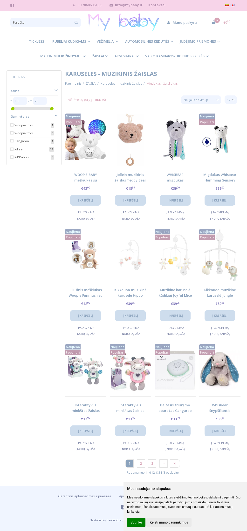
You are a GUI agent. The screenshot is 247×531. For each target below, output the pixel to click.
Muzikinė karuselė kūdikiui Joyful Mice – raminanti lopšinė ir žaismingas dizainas (175, 292)
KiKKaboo (21, 157)
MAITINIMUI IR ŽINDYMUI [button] (61, 56)
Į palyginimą (85, 212)
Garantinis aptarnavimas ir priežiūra (84, 496)
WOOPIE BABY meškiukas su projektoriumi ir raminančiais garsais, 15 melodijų (86, 177)
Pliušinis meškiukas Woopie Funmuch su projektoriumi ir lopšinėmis (86, 292)
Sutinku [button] (136, 522)
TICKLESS (36, 41)
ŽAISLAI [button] (98, 56)
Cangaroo (21, 141)
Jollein (18, 149)
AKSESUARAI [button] (125, 56)
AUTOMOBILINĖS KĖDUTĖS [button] (147, 41)
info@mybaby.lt (126, 5)
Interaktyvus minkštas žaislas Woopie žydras (86, 408)
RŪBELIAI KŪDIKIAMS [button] (69, 41)
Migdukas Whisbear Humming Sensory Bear (219, 177)
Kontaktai (156, 5)
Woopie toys (23, 125)
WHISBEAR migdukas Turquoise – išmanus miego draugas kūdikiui (175, 177)
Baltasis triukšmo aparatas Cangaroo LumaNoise (175, 408)
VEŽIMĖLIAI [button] (106, 41)
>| (175, 463)
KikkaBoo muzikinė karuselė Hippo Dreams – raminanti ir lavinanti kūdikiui (130, 292)
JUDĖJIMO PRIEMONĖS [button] (198, 41)
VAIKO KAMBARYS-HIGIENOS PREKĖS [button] (175, 56)
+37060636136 (86, 5)
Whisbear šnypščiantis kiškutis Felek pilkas (220, 408)
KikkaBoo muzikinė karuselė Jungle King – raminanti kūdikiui (220, 292)
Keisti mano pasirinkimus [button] (169, 522)
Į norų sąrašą (85, 218)
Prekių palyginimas (87, 99)
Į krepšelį (85, 200)
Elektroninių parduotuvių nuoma (112, 520)
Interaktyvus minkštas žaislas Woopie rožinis (130, 408)
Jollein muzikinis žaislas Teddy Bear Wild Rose (130, 177)
